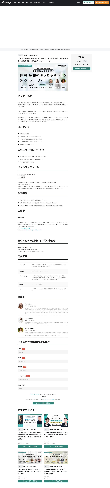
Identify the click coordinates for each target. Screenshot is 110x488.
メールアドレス (22, 376)
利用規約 (52, 399)
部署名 (19, 385)
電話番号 (20, 366)
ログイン (79, 2)
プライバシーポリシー (46, 399)
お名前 (19, 348)
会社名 (19, 357)
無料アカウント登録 (102, 2)
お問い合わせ (88, 2)
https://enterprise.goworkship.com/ (32, 229)
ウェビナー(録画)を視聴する (30, 446)
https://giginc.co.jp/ (25, 228)
